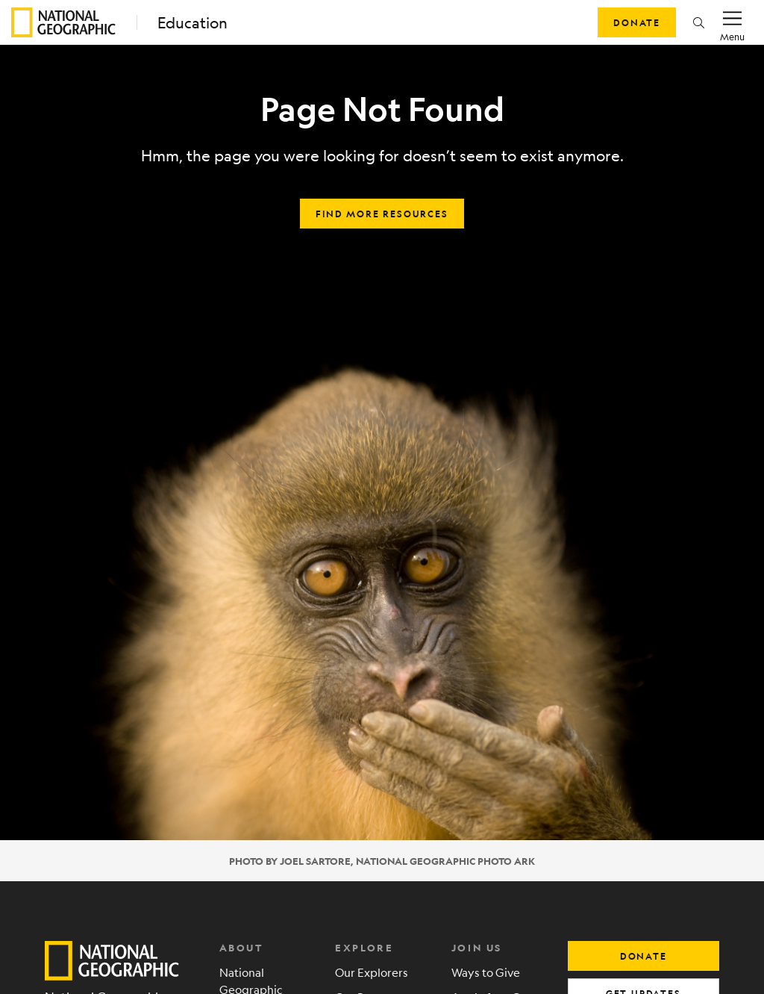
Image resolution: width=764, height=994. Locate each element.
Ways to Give (485, 972)
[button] (698, 22)
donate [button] (643, 956)
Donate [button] (636, 22)
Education (192, 22)
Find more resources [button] (382, 214)
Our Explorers (371, 972)
